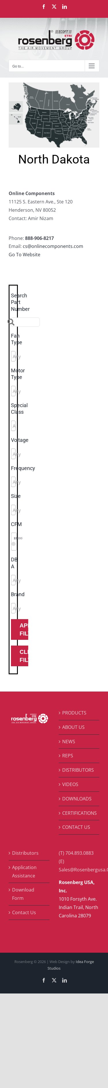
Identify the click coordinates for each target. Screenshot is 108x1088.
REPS (67, 755)
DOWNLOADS (77, 799)
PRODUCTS (74, 713)
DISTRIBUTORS (78, 770)
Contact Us (24, 912)
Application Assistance (24, 871)
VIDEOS (70, 784)
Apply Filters (24, 629)
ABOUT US (73, 727)
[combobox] (13, 356)
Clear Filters (24, 656)
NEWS (68, 741)
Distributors (25, 853)
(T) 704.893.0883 (76, 853)
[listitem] (31, 95)
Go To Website (24, 254)
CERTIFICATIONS (79, 813)
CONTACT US (76, 827)
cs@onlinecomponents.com (53, 246)
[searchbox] (38, 356)
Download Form (23, 894)
